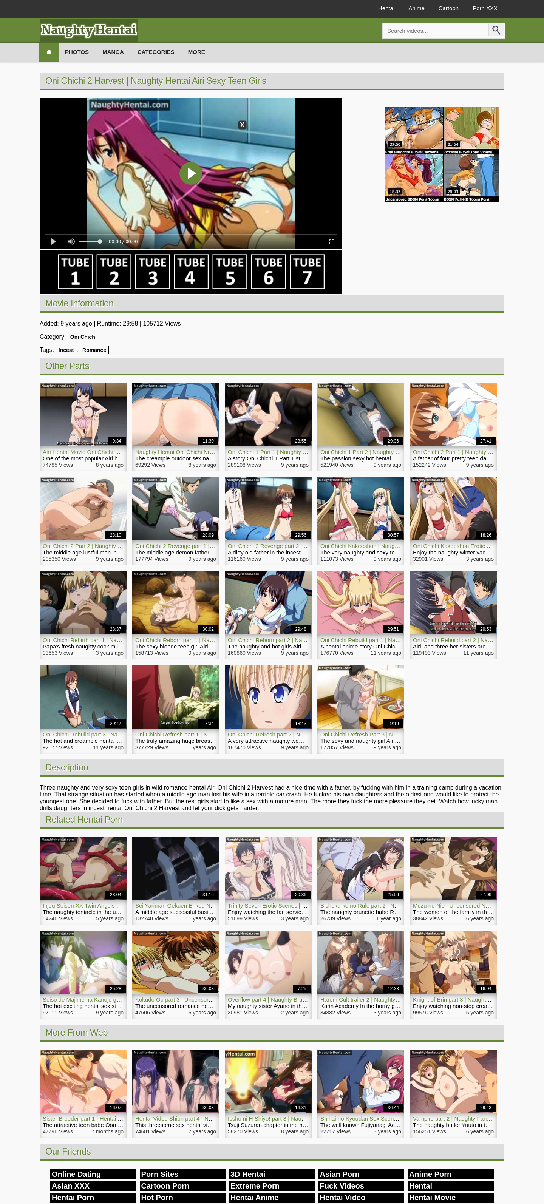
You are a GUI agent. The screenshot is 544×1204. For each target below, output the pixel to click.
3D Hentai (247, 1174)
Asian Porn (340, 1174)
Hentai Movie (432, 1197)
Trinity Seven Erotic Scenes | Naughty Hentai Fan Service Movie (308, 905)
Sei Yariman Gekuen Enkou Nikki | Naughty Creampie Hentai (211, 905)
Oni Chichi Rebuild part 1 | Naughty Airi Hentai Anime (387, 640)
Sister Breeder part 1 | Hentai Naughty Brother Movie (109, 1118)
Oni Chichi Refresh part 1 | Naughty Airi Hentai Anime (202, 734)
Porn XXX (485, 8)
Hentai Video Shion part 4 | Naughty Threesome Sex (201, 1118)
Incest (66, 350)
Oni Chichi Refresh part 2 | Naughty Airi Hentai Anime (295, 734)
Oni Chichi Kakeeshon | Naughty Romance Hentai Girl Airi (393, 546)
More (196, 52)
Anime (416, 8)
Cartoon (449, 8)
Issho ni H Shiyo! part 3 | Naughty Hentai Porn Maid (292, 1118)
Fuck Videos (342, 1186)
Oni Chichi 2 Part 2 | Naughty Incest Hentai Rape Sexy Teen (118, 546)
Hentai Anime (254, 1197)
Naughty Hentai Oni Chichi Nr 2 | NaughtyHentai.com (202, 452)
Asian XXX (71, 1186)
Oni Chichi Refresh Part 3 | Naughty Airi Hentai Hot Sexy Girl (396, 734)
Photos (77, 52)
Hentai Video (342, 1197)
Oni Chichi (83, 337)
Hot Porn (157, 1197)
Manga (113, 52)
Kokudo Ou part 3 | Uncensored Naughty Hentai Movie (203, 999)
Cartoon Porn (165, 1186)
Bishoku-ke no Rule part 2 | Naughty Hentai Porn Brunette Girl (398, 905)
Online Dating (76, 1174)
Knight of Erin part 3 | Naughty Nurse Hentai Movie (476, 999)
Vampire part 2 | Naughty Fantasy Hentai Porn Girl (476, 1118)
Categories (156, 52)
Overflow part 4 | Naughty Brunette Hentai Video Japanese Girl (306, 999)
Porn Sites (160, 1174)
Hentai (386, 8)
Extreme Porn (255, 1186)
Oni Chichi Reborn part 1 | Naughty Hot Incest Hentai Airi (206, 640)
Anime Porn (430, 1174)
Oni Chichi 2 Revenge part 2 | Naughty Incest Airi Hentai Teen (305, 546)
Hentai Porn (73, 1197)
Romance (94, 350)
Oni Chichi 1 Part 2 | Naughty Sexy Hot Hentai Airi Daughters (396, 452)
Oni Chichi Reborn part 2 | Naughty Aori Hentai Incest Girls (301, 640)
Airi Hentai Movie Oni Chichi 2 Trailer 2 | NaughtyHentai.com (119, 452)
